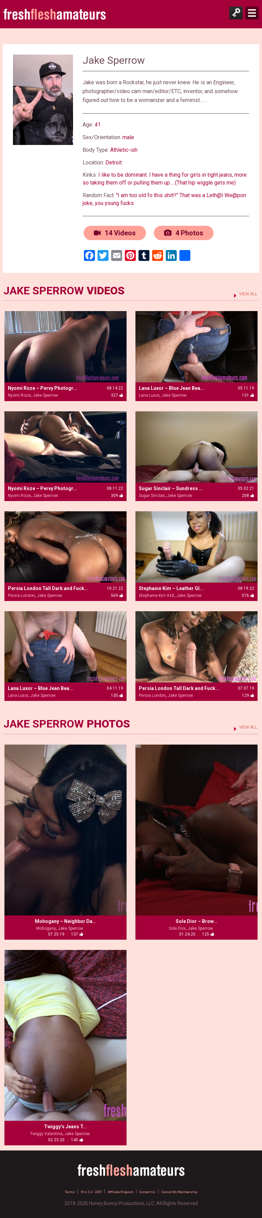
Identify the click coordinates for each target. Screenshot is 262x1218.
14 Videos (114, 232)
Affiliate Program (116, 1189)
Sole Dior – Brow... (196, 919)
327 (117, 393)
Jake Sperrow (45, 393)
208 (248, 493)
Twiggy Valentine (46, 1131)
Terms (47, 1189)
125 (208, 932)
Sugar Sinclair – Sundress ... (171, 486)
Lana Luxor (149, 393)
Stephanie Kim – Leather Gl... (171, 586)
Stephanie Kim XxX (156, 593)
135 (117, 693)
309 (117, 493)
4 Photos (182, 232)
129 (248, 693)
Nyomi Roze (19, 393)
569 (117, 593)
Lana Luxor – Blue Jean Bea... (171, 386)
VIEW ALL (244, 290)
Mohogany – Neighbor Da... (66, 919)
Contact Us (153, 1189)
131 (248, 393)
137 (77, 932)
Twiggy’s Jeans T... (65, 1124)
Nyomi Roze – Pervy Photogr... (42, 386)
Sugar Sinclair (152, 493)
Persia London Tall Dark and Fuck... (48, 586)
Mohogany (46, 926)
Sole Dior (177, 926)
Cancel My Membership (196, 1189)
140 (77, 1137)
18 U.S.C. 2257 (76, 1189)
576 (248, 593)
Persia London (21, 593)
